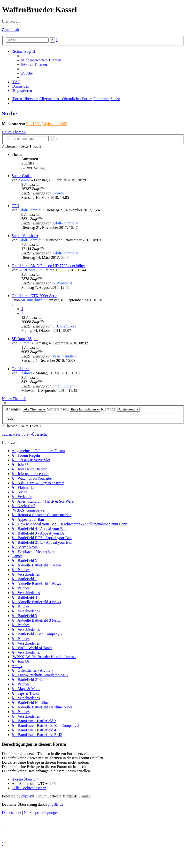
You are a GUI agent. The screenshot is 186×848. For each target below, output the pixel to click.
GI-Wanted (61, 283)
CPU (15, 206)
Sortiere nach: (73, 409)
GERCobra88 (28, 270)
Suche (9, 113)
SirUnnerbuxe (32, 300)
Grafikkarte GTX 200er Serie (34, 296)
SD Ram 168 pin (25, 339)
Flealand (25, 373)
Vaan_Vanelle (63, 356)
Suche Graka (21, 176)
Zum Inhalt (10, 30)
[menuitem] (41, 60)
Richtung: (120, 409)
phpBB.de (55, 804)
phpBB (26, 796)
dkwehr (24, 180)
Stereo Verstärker (25, 236)
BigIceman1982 (54, 124)
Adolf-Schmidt (29, 210)
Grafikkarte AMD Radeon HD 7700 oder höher (48, 266)
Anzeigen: (26, 409)
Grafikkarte (21, 369)
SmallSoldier (62, 386)
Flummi (24, 343)
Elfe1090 (33, 124)
